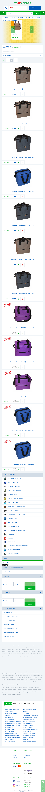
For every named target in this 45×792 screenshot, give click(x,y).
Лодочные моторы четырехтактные (13, 723)
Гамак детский (7, 640)
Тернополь (13, 692)
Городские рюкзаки (11, 482)
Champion (6, 562)
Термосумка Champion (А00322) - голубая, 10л (22, 464)
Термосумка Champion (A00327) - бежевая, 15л (22, 123)
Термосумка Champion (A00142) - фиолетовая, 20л (22, 327)
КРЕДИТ (14, 759)
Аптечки (8, 538)
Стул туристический (10, 719)
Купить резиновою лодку (9, 620)
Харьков (7, 687)
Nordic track (26, 739)
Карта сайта (30, 790)
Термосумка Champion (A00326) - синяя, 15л (22, 430)
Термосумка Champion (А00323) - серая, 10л (22, 225)
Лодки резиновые (8, 612)
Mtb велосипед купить (9, 624)
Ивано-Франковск (5, 692)
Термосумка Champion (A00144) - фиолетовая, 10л (22, 396)
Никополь (36, 692)
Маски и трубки (9, 711)
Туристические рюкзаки (12, 479)
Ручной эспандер (9, 717)
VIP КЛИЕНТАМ (27, 755)
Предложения (7, 705)
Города (14, 703)
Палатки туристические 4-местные (13, 721)
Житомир (35, 689)
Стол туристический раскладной (12, 737)
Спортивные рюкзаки (12, 486)
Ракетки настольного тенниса (12, 735)
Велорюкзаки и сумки (12, 494)
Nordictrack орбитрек (28, 725)
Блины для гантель (27, 727)
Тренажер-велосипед (10, 741)
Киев (3, 687)
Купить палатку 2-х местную (10, 628)
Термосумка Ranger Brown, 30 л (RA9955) (16, 33)
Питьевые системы (11, 554)
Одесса (12, 687)
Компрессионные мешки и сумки (15, 546)
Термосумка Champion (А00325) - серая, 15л (22, 293)
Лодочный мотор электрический (12, 725)
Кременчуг (37, 690)
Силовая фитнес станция (29, 733)
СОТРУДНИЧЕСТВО (28, 752)
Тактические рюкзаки (12, 490)
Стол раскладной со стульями (30, 717)
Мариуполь (4, 689)
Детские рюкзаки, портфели (13, 498)
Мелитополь (29, 692)
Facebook (16, 781)
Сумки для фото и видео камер (14, 514)
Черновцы (31, 690)
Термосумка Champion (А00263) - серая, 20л (22, 157)
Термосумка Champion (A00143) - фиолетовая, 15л (22, 361)
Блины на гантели (27, 731)
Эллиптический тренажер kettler (30, 715)
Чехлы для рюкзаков (11, 550)
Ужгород (9, 694)
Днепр (16, 687)
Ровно (10, 690)
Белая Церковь (19, 692)
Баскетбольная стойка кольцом (12, 709)
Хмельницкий (5, 690)
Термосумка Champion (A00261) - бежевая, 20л (22, 89)
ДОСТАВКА (15, 752)
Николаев (36, 687)
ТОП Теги (20, 703)
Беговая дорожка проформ (29, 735)
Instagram (16, 785)
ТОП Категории (8, 703)
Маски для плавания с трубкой (11, 632)
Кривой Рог (31, 687)
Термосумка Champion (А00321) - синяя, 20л (22, 191)
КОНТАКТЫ (26, 759)
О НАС (25, 757)
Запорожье (25, 687)
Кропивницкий (16, 690)
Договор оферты (22, 791)
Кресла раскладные (27, 723)
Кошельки (8, 534)
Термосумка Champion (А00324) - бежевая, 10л (22, 259)
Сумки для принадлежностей (14, 530)
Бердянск (4, 694)
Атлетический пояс (9, 739)
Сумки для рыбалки (11, 526)
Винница (10, 689)
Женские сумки (10, 522)
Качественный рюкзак (10, 729)
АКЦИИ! (12, 7)
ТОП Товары (27, 703)
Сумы (39, 689)
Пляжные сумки (10, 518)
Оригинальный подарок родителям (31, 729)
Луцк (25, 692)
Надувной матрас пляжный (29, 741)
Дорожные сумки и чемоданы (14, 506)
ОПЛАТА (14, 755)
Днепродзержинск (24, 690)
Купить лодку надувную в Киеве (11, 616)
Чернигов (24, 689)
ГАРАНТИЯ (15, 757)
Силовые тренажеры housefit (29, 721)
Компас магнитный (9, 731)
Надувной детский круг (28, 719)
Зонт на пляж (26, 713)
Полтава (19, 689)
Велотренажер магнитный (11, 727)
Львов (20, 687)
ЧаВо (33, 703)
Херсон (14, 689)
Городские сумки (10, 502)
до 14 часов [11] (7, 571)
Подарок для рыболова (9, 636)
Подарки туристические (28, 737)
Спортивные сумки (11, 510)
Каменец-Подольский (16, 694)
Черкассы (30, 689)
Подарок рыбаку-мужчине (11, 733)
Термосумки (9, 542)
